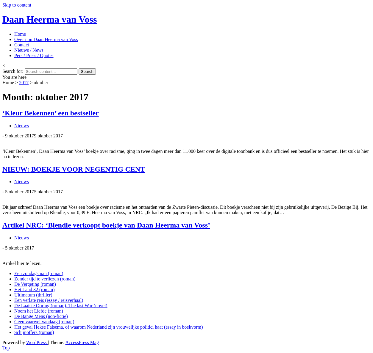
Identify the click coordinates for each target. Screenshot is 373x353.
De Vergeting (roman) (35, 284)
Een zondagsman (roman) (38, 273)
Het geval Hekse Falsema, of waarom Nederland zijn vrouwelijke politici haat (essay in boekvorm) (108, 327)
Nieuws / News (28, 50)
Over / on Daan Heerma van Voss (46, 39)
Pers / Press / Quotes (34, 55)
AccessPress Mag (82, 342)
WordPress (37, 342)
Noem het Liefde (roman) (38, 310)
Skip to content (16, 4)
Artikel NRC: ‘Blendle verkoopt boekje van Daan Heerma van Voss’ (106, 225)
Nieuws (21, 125)
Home (20, 34)
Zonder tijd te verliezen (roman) (44, 278)
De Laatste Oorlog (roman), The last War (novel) (60, 305)
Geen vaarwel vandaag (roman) (44, 321)
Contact (21, 44)
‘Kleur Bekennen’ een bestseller (50, 113)
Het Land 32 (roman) (34, 289)
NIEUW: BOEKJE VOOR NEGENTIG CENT (73, 169)
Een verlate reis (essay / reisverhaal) (48, 300)
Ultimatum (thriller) (33, 294)
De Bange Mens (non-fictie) (41, 316)
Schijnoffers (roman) (34, 332)
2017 (24, 82)
